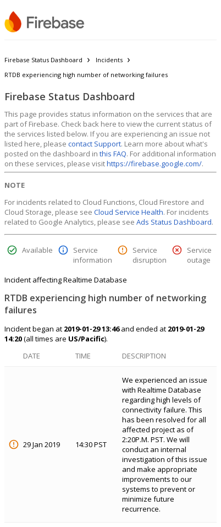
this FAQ (113, 154)
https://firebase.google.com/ (154, 164)
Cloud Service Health (128, 212)
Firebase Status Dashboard (43, 60)
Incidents (109, 60)
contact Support (94, 144)
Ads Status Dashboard (174, 222)
